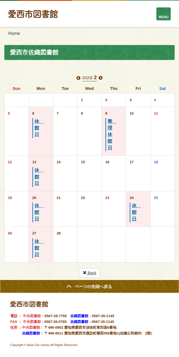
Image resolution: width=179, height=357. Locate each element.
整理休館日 (112, 134)
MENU (163, 17)
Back (89, 273)
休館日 (38, 128)
